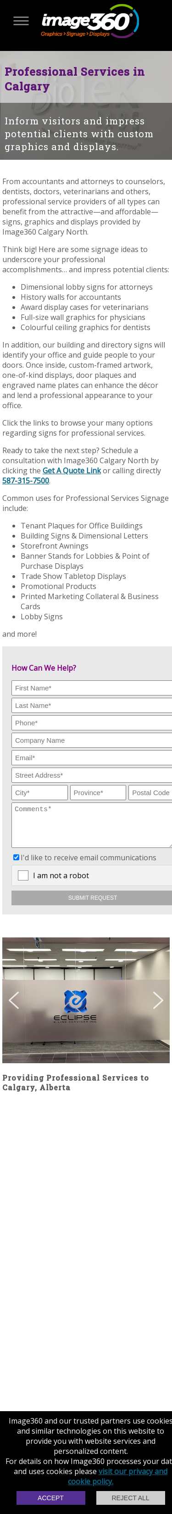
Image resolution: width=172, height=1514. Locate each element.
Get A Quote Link (72, 470)
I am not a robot (61, 882)
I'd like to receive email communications (88, 864)
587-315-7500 (25, 481)
